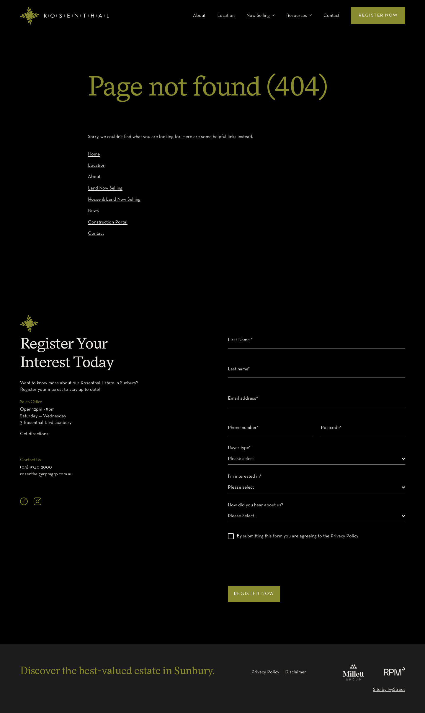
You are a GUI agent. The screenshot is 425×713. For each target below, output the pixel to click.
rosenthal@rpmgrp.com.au (46, 474)
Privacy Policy (265, 672)
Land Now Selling (105, 188)
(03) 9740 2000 (36, 467)
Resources (296, 16)
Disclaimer (295, 672)
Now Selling (258, 16)
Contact (331, 16)
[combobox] (316, 459)
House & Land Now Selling (114, 199)
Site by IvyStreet (389, 690)
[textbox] (315, 458)
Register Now (378, 15)
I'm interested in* (246, 476)
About (199, 16)
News (93, 211)
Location (226, 16)
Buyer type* (241, 448)
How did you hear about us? (257, 505)
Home (94, 154)
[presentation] (273, 559)
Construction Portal (108, 222)
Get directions (34, 434)
